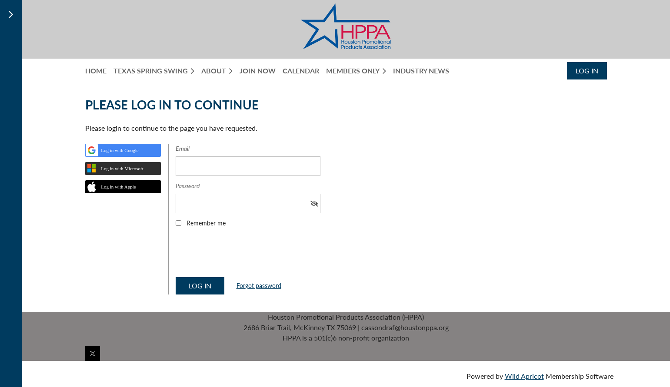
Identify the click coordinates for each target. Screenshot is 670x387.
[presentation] (242, 255)
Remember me (206, 223)
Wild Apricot (524, 376)
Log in (587, 70)
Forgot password (259, 285)
